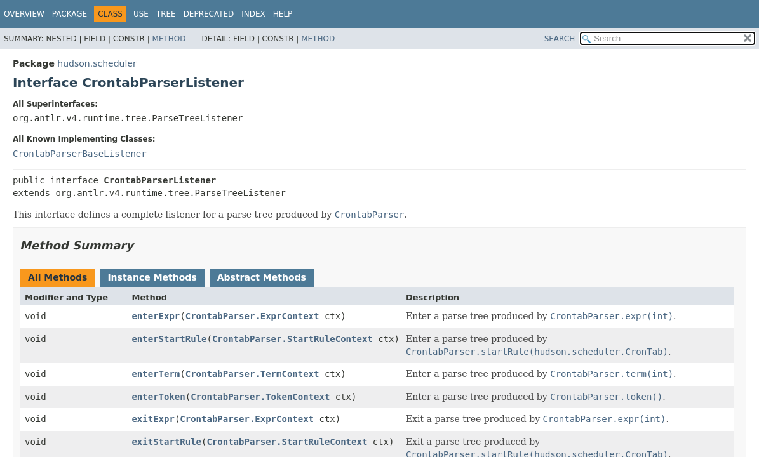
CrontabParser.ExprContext (252, 316)
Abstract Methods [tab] (261, 277)
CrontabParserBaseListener (80, 154)
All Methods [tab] (57, 277)
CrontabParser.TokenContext (260, 397)
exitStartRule (166, 442)
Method (169, 38)
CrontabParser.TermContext (252, 374)
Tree (166, 14)
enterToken (158, 397)
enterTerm (155, 374)
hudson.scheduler (96, 63)
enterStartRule (168, 339)
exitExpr (152, 419)
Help (283, 14)
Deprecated (209, 14)
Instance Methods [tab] (151, 277)
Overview (24, 14)
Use (141, 14)
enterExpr (155, 316)
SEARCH (559, 38)
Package (69, 14)
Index (253, 14)
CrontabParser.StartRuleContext (292, 339)
